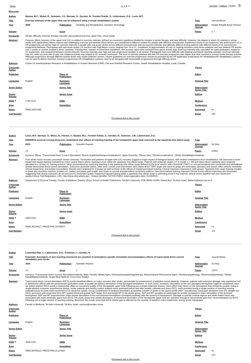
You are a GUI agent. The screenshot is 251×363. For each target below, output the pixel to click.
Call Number (15, 114)
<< (122, 6)
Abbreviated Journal (201, 26)
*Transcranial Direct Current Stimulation (61, 155)
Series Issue (66, 94)
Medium (199, 101)
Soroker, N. (85, 16)
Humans (29, 155)
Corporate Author (14, 68)
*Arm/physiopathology (189, 274)
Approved (200, 109)
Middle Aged (104, 274)
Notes (12, 109)
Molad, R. (45, 16)
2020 (27, 25)
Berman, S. (72, 16)
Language (14, 81)
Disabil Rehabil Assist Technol (226, 25)
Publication (65, 25)
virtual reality (109, 36)
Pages (198, 31)
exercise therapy (50, 36)
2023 (27, 144)
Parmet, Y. (67, 135)
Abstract (13, 40)
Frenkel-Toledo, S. (102, 16)
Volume (13, 31)
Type (197, 20)
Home (13, 6)
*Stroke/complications (162, 155)
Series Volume (13, 95)
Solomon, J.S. (58, 16)
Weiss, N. (55, 135)
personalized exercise (79, 36)
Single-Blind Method (59, 277)
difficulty (37, 36)
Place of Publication (65, 75)
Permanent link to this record (125, 118)
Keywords (14, 36)
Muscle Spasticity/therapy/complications (101, 155)
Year (11, 25)
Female (93, 274)
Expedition (65, 105)
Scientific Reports (84, 144)
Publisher (14, 74)
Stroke (28, 36)
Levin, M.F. (138, 16)
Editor (198, 74)
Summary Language (65, 82)
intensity (63, 36)
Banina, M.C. (32, 16)
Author (12, 16)
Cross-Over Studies (79, 277)
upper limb (96, 36)
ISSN (11, 101)
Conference (201, 105)
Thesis (198, 67)
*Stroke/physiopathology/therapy (127, 274)
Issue (62, 31)
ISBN (62, 101)
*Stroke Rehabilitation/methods (189, 155)
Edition (198, 94)
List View (213, 6)
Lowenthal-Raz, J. (34, 252)
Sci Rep (215, 144)
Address (13, 63)
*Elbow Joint (145, 155)
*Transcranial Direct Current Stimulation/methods (58, 274)
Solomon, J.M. (128, 135)
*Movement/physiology (212, 274)
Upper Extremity (129, 155)
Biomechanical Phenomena (157, 274)
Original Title (201, 81)
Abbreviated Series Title (201, 88)
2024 (27, 263)
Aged (174, 274)
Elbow (38, 155)
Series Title (65, 87)
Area (11, 105)
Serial (198, 114)
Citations (223, 6)
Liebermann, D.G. (122, 16)
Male (86, 274)
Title (11, 20)
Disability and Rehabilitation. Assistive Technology (100, 25)
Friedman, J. (71, 252)
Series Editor (15, 87)
